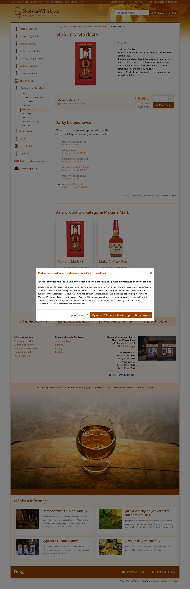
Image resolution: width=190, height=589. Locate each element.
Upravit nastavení (79, 315)
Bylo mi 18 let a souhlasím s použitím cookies (121, 315)
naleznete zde (79, 303)
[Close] (151, 273)
